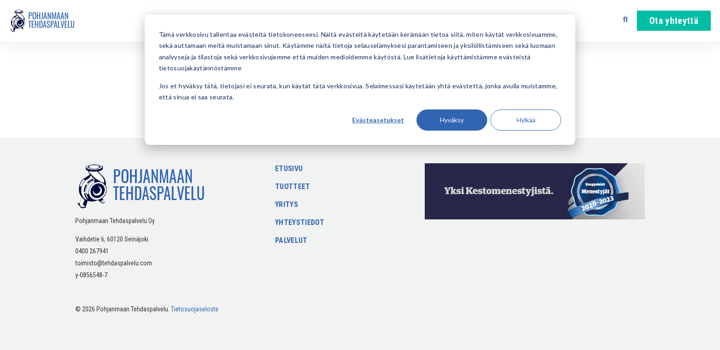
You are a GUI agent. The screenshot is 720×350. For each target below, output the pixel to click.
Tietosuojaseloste (195, 309)
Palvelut (291, 241)
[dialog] (360, 80)
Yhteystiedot (299, 223)
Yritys (286, 205)
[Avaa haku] (625, 19)
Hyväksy (452, 120)
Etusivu (289, 169)
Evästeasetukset (378, 120)
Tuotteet (292, 187)
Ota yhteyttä (673, 20)
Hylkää (526, 120)
